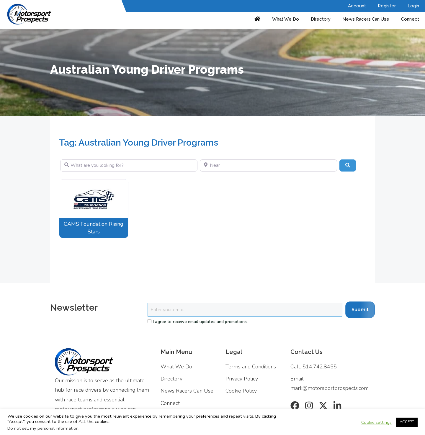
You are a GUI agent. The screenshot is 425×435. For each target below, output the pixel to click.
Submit (360, 309)
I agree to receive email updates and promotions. (198, 321)
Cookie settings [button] (376, 422)
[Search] (347, 165)
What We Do (285, 19)
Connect (410, 19)
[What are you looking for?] (128, 165)
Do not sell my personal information (43, 428)
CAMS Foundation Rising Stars (93, 227)
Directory (321, 19)
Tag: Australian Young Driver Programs (138, 142)
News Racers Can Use (365, 19)
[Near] (268, 165)
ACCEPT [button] (407, 422)
